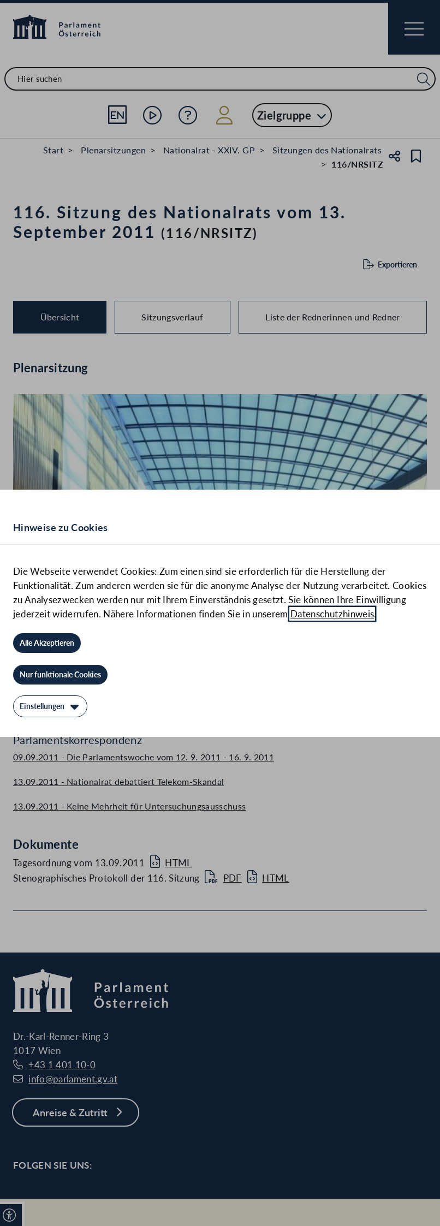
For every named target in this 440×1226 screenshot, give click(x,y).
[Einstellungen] (50, 706)
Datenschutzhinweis (332, 614)
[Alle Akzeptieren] (47, 643)
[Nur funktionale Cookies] (60, 675)
